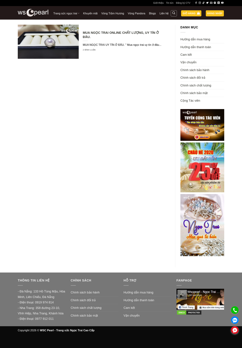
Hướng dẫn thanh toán (195, 47)
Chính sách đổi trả (192, 77)
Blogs (152, 13)
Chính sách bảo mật (194, 93)
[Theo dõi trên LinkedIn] (218, 3)
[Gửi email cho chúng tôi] (211, 3)
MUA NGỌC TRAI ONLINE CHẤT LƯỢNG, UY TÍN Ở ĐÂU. (121, 34)
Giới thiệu (158, 3)
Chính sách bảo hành (194, 70)
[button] (191, 13)
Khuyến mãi (90, 13)
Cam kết (186, 54)
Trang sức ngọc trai (66, 13)
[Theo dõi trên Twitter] (207, 3)
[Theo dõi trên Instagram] (200, 3)
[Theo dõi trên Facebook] (196, 3)
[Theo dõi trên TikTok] (203, 3)
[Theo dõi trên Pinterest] (215, 3)
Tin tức (170, 3)
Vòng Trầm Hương (112, 13)
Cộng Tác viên (190, 100)
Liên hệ (164, 13)
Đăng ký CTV (183, 3)
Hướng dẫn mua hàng (195, 39)
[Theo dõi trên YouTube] (222, 3)
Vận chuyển (188, 62)
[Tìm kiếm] (174, 13)
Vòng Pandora (136, 13)
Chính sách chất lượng (195, 85)
